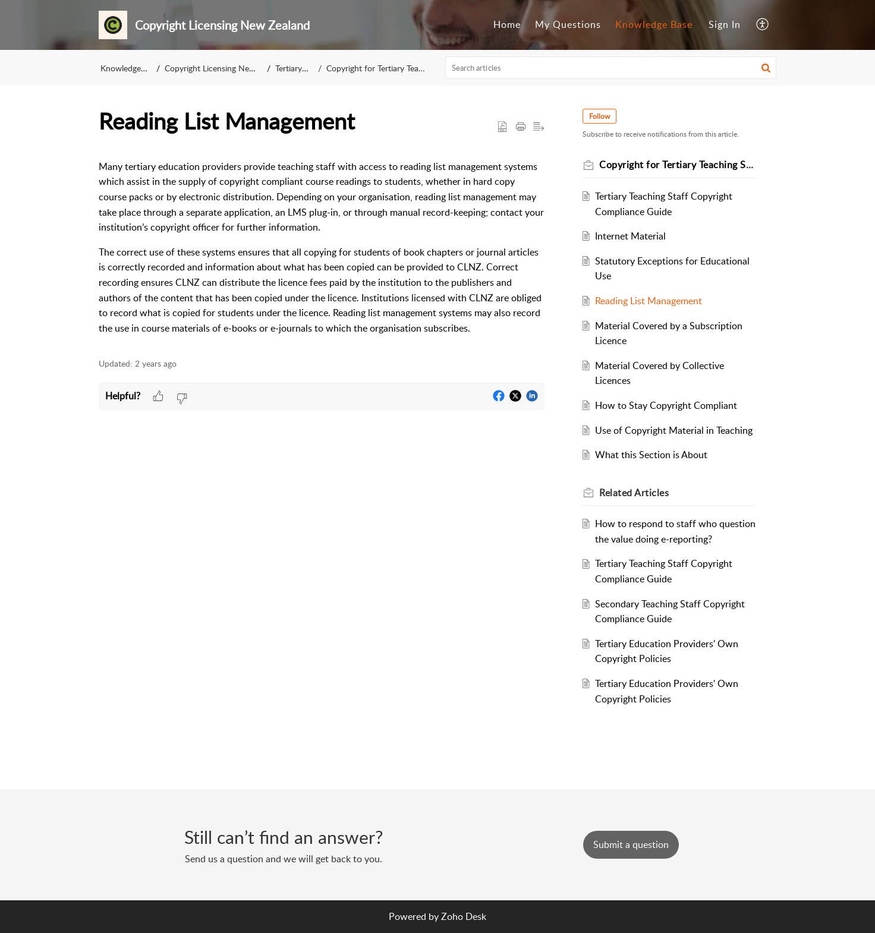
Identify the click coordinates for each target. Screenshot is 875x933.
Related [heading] (634, 492)
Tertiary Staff (298, 68)
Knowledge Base (654, 24)
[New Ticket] (631, 844)
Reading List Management (648, 300)
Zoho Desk (463, 916)
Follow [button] (599, 116)
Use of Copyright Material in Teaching (674, 430)
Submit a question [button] (631, 844)
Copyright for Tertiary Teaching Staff (392, 68)
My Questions (568, 24)
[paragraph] (321, 247)
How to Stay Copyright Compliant (666, 405)
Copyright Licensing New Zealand (226, 68)
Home (507, 24)
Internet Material (630, 235)
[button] (763, 25)
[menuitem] (507, 25)
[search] (611, 67)
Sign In (725, 24)
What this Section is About (651, 454)
